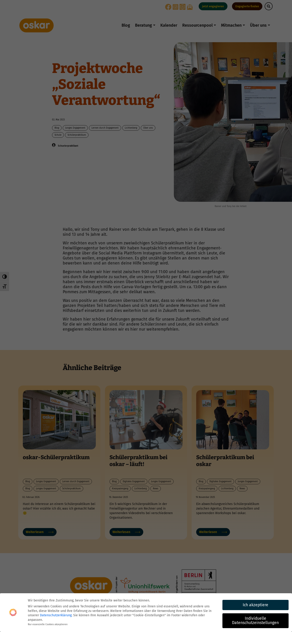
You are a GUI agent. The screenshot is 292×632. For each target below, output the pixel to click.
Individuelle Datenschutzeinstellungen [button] (255, 620)
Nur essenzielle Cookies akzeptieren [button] (48, 624)
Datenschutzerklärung (56, 615)
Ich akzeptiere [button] (255, 605)
